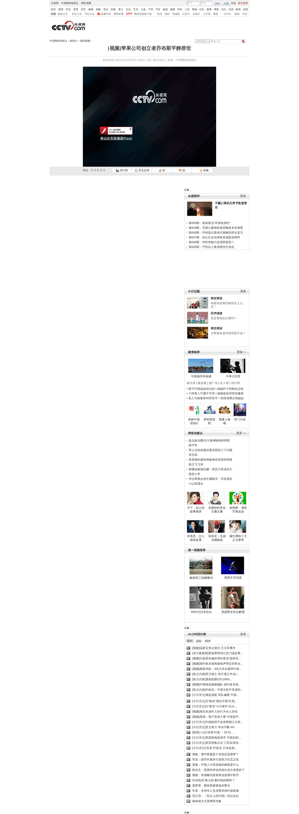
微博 (209, 9)
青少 (120, 9)
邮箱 (238, 9)
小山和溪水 (196, 483)
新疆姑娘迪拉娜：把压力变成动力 (210, 469)
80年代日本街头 (201, 612)
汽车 (158, 9)
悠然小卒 (194, 474)
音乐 (105, 9)
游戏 (245, 9)
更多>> (241, 352)
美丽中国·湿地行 (194, 421)
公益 (143, 9)
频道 (237, 14)
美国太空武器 (233, 577)
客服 (233, 3)
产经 (150, 9)
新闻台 (73, 40)
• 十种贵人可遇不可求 (201, 393)
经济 (68, 9)
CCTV (227, 14)
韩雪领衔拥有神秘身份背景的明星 (210, 459)
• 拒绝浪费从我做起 (231, 398)
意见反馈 (142, 170)
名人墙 (224, 383)
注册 (226, 3)
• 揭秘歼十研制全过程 (230, 388)
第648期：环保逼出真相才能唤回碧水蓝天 (216, 232)
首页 (53, 9)
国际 (199, 641)
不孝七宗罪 (233, 376)
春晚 (90, 9)
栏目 (244, 14)
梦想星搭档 (209, 421)
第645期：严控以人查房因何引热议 (211, 247)
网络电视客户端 (143, 14)
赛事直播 (118, 14)
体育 (75, 9)
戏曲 (98, 9)
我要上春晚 (224, 421)
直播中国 (106, 14)
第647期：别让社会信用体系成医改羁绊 (214, 237)
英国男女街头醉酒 (233, 612)
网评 (208, 641)
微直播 (202, 383)
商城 (194, 9)
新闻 (60, 9)
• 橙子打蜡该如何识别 (201, 388)
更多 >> (241, 433)
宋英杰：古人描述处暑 (195, 537)
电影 (167, 14)
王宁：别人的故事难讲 (195, 509)
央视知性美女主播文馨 (217, 509)
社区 (201, 9)
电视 (53, 14)
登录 (217, 3)
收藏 (204, 170)
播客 (215, 14)
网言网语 (216, 298)
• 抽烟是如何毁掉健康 (230, 393)
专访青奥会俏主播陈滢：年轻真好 (210, 478)
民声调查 (216, 313)
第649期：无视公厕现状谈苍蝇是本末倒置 (216, 227)
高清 (159, 14)
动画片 (196, 14)
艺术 (135, 9)
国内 (190, 641)
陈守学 (193, 445)
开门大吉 (240, 419)
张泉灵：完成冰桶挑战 (217, 537)
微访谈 (191, 383)
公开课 (207, 14)
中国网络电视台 (69, 3)
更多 (243, 196)
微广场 (213, 383)
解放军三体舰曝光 (201, 577)
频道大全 (63, 14)
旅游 (165, 9)
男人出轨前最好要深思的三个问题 (210, 450)
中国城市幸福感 (201, 376)
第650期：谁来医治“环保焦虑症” (209, 223)
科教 (113, 9)
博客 (216, 9)
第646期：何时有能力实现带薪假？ (211, 242)
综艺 (83, 9)
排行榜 (122, 170)
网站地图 (86, 3)
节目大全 (90, 14)
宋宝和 (193, 454)
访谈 (230, 9)
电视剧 (176, 14)
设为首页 (243, 3)
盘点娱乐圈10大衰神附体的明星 (209, 440)
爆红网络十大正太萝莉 (238, 537)
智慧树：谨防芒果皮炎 (238, 509)
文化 (128, 9)
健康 (172, 9)
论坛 (223, 9)
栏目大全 (77, 14)
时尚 (179, 9)
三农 (187, 9)
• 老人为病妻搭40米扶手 (202, 398)
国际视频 (85, 40)
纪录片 (186, 14)
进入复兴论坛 (156, 60)
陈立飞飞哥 (196, 464)
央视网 (55, 3)
